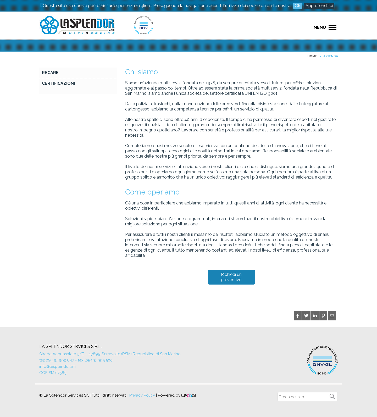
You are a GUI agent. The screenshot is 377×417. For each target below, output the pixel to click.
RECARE (50, 72)
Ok (297, 5)
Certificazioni (58, 83)
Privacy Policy (142, 395)
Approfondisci (319, 5)
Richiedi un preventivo (231, 277)
